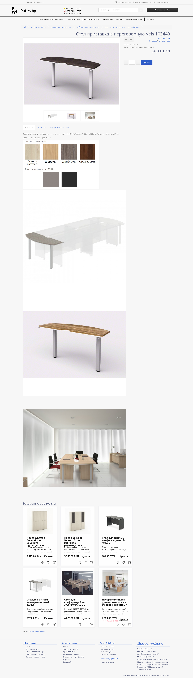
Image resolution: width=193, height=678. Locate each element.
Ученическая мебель (134, 19)
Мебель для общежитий (112, 19)
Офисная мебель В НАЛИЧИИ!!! (51, 19)
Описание (29, 127)
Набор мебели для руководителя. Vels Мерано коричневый (114, 602)
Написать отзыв (164, 41)
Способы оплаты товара (35, 652)
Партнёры (67, 659)
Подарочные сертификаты (73, 657)
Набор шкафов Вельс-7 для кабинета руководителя (36, 541)
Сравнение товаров (71, 654)
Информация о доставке (59, 127)
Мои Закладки (106, 652)
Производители (69, 652)
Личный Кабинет (107, 646)
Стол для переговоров (36, 631)
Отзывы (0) (41, 127)
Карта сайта (67, 662)
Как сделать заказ (32, 649)
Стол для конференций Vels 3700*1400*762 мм (75, 602)
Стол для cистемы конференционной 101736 (113, 540)
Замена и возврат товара (35, 657)
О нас (28, 646)
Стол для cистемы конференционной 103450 (38, 602)
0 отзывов (153, 41)
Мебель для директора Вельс (88, 27)
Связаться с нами (107, 662)
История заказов (107, 649)
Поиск (65, 646)
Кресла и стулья (74, 19)
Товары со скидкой (70, 649)
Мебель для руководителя (61, 27)
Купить (146, 62)
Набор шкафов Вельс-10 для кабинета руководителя (73, 541)
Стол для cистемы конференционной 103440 (122, 27)
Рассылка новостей (108, 654)
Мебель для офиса (91, 19)
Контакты (150, 19)
